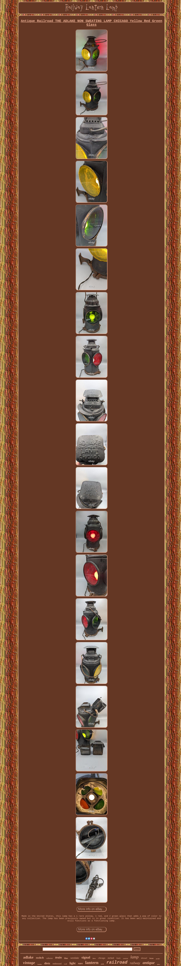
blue (66, 958)
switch (40, 957)
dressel (144, 958)
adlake (28, 957)
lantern (91, 962)
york (102, 964)
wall (65, 964)
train (58, 957)
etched (111, 958)
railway (135, 963)
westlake (74, 958)
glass (158, 964)
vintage (29, 962)
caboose (49, 958)
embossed (57, 963)
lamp (134, 957)
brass (152, 958)
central (125, 958)
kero (94, 958)
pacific (158, 958)
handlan (40, 964)
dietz (47, 963)
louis (118, 958)
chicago (101, 958)
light (72, 963)
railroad (116, 962)
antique (149, 963)
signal (86, 957)
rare (80, 963)
